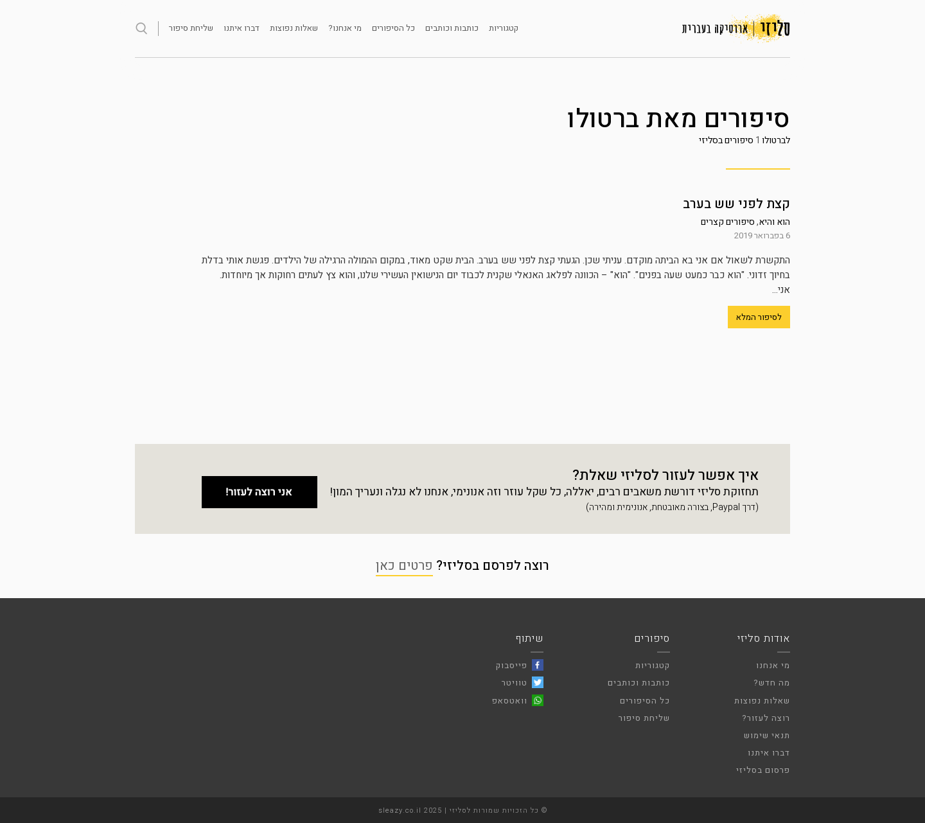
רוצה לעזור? (766, 718)
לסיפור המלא (759, 317)
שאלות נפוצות (294, 28)
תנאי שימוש (767, 735)
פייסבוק (511, 665)
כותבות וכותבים (452, 28)
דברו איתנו (242, 28)
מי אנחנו (773, 665)
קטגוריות (503, 28)
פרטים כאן (404, 565)
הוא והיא (774, 222)
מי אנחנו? (345, 28)
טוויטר (514, 683)
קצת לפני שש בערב (736, 204)
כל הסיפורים (393, 28)
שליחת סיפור (191, 28)
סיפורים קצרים (728, 222)
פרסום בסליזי (763, 770)
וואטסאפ (509, 701)
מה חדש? (771, 683)
